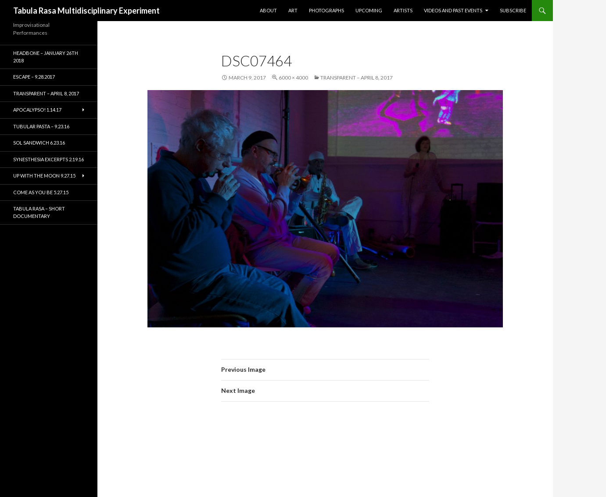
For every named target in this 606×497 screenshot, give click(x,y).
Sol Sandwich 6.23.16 (39, 142)
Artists (403, 10)
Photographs (326, 10)
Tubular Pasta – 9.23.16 (41, 126)
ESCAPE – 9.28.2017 (34, 77)
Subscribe (513, 10)
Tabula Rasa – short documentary (39, 212)
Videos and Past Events (453, 10)
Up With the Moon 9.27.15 (44, 175)
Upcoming (368, 10)
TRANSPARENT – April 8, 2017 (356, 77)
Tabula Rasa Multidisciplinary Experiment (86, 10)
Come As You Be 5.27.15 (40, 192)
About (268, 10)
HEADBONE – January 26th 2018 (45, 56)
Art (293, 10)
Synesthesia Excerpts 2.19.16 (48, 159)
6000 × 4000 (293, 77)
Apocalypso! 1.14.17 (37, 109)
